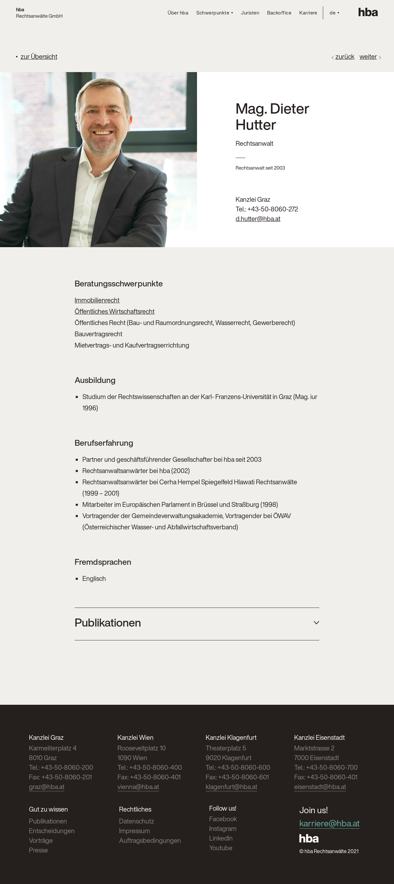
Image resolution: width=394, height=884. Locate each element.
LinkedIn (221, 838)
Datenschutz (136, 821)
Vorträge (41, 840)
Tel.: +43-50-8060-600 (238, 767)
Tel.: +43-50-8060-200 (61, 767)
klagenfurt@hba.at (231, 786)
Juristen (250, 12)
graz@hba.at (46, 786)
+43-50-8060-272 (273, 209)
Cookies (389, 882)
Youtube (220, 847)
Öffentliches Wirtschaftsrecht (115, 311)
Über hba (178, 12)
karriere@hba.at (329, 823)
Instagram (223, 828)
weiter (368, 56)
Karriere (308, 12)
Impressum (134, 830)
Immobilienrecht (97, 300)
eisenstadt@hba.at (320, 786)
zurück (344, 56)
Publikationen (48, 821)
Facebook (223, 819)
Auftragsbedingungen (150, 840)
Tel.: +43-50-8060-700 (326, 767)
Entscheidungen (52, 830)
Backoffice (279, 12)
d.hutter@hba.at (258, 218)
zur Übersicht (39, 56)
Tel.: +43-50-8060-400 (149, 767)
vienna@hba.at (138, 786)
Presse (38, 850)
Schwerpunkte (212, 13)
